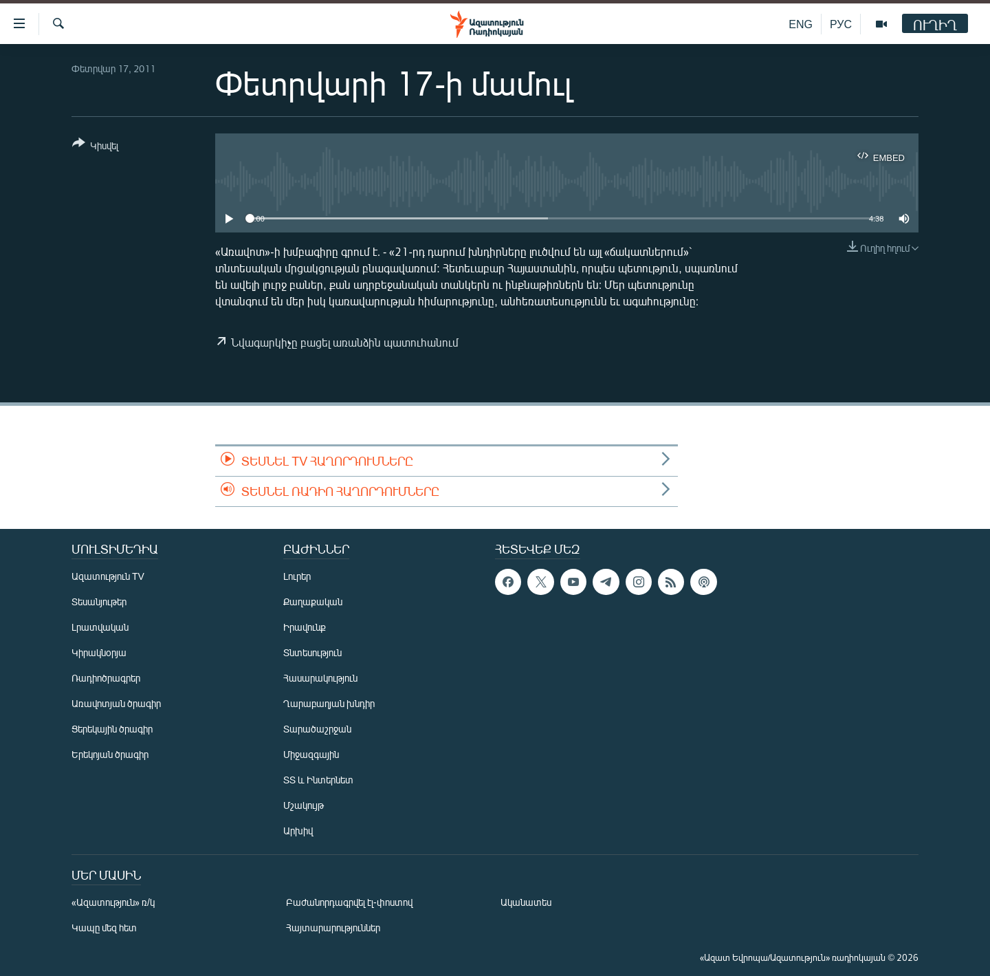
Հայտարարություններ (333, 927)
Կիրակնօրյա (99, 652)
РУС (841, 23)
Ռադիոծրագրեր (106, 678)
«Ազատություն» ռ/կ (113, 902)
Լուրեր (297, 576)
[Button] (95, 146)
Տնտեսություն (312, 652)
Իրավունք (304, 627)
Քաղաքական (312, 601)
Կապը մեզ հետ (104, 927)
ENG (801, 23)
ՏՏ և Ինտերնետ (318, 779)
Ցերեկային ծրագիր (112, 729)
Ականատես (525, 902)
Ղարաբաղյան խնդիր (329, 703)
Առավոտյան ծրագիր (116, 703)
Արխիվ (298, 830)
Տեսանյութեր (99, 601)
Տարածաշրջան (317, 729)
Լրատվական (100, 627)
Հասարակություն (320, 678)
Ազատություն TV (108, 576)
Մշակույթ (303, 805)
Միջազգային (311, 754)
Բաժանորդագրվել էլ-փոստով (349, 902)
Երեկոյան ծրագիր (110, 754)
